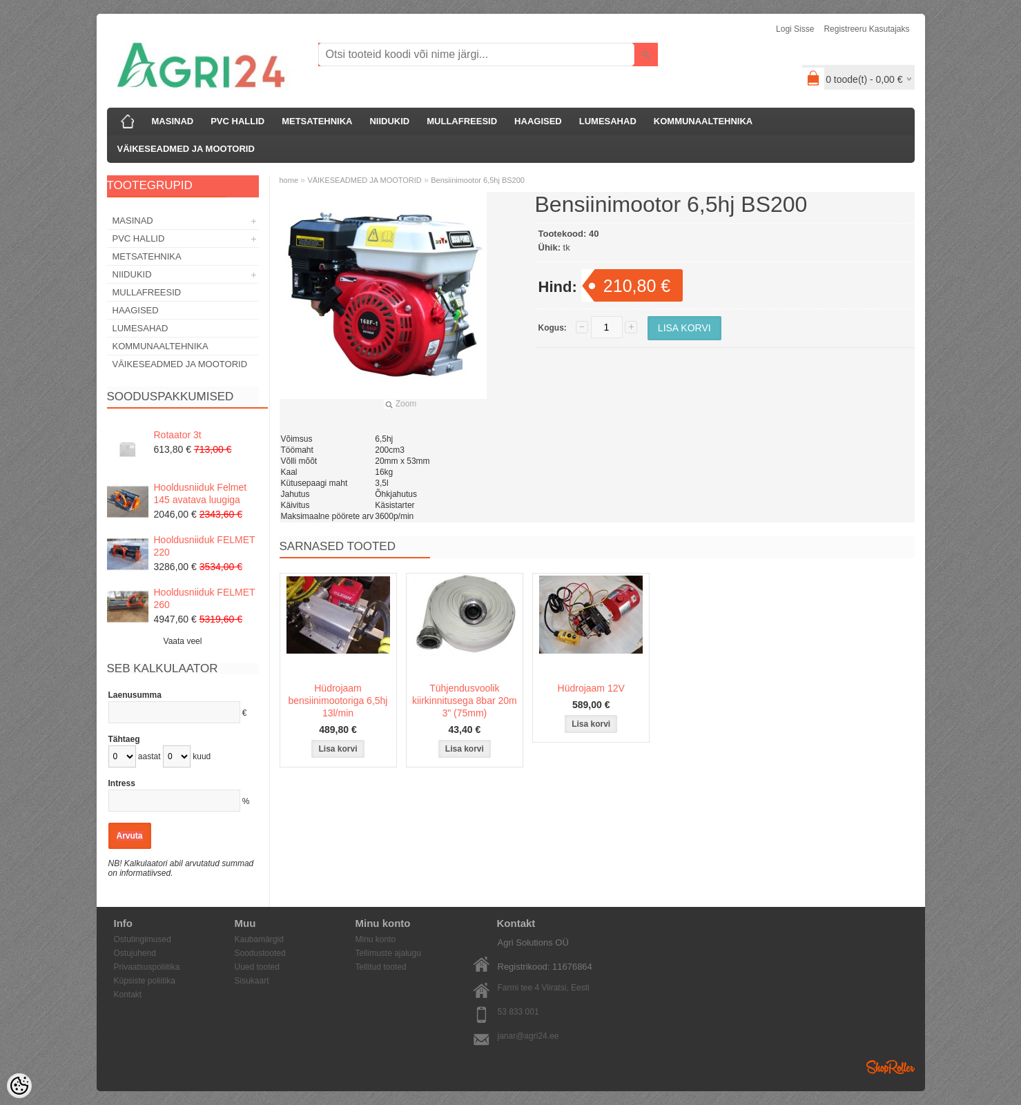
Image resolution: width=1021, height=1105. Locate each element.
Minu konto (376, 939)
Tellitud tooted (381, 967)
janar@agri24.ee (528, 1036)
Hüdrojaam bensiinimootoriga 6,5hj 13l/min (338, 700)
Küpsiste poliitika (144, 981)
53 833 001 (518, 1012)
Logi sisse (795, 29)
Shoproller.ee (890, 1067)
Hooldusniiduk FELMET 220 (204, 546)
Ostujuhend (135, 953)
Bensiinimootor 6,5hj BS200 (478, 180)
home (289, 180)
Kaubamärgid (259, 939)
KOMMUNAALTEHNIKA (703, 121)
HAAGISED (538, 121)
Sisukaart (252, 981)
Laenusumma (135, 695)
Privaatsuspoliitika (147, 967)
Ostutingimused (142, 939)
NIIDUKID (389, 121)
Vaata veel (183, 641)
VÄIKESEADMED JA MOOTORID (186, 149)
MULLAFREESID (462, 121)
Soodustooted (260, 953)
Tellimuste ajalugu (388, 953)
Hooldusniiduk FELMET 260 (204, 598)
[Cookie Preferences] (19, 1085)
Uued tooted (257, 967)
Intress (121, 783)
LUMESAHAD (607, 121)
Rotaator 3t (178, 434)
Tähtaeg (124, 739)
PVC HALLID (237, 121)
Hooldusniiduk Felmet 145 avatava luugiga (200, 493)
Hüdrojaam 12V (591, 688)
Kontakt (128, 994)
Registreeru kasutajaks (866, 29)
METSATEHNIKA (317, 121)
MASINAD (173, 121)
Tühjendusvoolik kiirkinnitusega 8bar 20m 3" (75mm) (464, 700)
